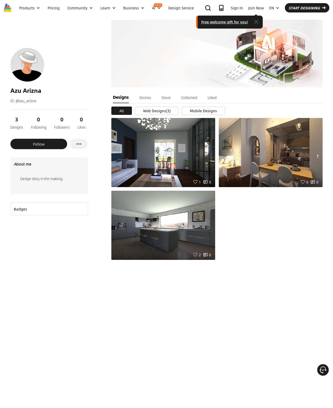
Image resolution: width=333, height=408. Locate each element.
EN (274, 8)
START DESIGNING (307, 8)
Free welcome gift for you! (224, 21)
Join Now (256, 8)
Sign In (237, 8)
